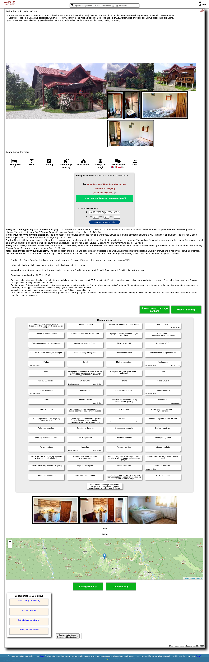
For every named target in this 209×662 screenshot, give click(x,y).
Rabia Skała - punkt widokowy (29, 601)
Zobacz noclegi (121, 586)
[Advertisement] (104, 42)
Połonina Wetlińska (29, 610)
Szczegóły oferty (88, 586)
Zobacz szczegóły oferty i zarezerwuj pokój (104, 198)
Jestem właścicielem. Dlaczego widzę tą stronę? (67, 636)
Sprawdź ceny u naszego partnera (154, 309)
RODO (198, 656)
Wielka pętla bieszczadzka (29, 630)
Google (42, 656)
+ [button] (10, 542)
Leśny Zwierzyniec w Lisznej (28, 620)
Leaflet (186, 578)
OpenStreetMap (196, 578)
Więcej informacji (186, 310)
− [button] (10, 546)
